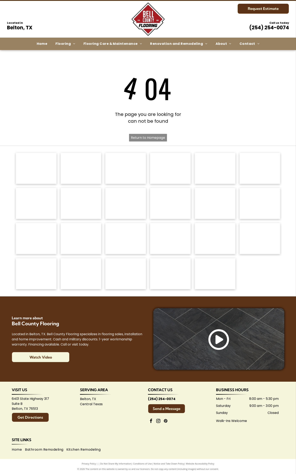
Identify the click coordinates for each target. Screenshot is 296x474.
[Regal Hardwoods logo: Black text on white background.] (36, 203)
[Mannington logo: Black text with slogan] (125, 203)
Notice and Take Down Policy (169, 463)
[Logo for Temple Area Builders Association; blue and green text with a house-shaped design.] (125, 273)
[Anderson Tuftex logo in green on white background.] (36, 168)
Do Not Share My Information (115, 463)
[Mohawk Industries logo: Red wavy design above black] (81, 168)
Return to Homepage (148, 137)
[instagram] (158, 421)
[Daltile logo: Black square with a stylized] (260, 203)
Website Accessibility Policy (200, 463)
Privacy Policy (89, 463)
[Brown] (170, 238)
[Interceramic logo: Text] (81, 238)
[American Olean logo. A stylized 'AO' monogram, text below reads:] (260, 238)
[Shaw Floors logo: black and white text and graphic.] (125, 168)
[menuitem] (42, 43)
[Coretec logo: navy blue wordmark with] (170, 203)
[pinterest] (165, 421)
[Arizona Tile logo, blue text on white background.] (36, 273)
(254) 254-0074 (269, 27)
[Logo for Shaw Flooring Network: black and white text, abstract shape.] (215, 273)
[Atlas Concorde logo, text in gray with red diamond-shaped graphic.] (215, 203)
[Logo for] (81, 203)
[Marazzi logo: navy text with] (125, 238)
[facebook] (151, 421)
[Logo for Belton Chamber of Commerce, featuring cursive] (81, 273)
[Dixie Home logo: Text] (260, 168)
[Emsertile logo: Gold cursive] (36, 238)
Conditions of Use (142, 463)
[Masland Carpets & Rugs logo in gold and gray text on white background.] (215, 168)
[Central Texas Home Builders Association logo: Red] (170, 273)
